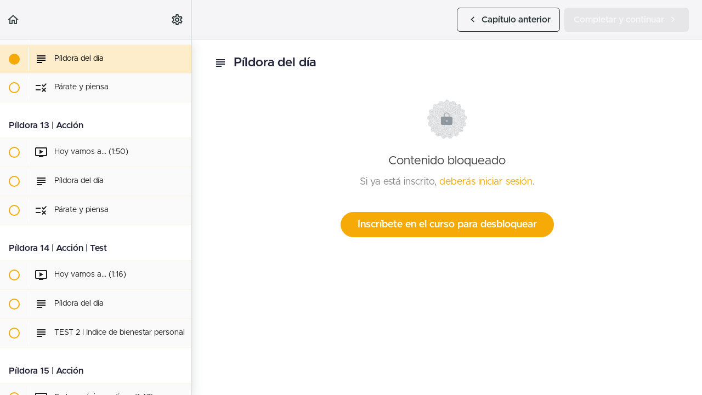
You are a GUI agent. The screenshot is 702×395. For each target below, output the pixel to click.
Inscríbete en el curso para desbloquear (447, 225)
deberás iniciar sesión (486, 182)
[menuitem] (177, 19)
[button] (13, 19)
